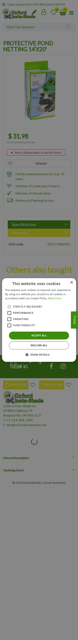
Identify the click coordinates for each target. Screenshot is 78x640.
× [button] (71, 282)
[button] (39, 355)
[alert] (39, 320)
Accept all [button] (39, 335)
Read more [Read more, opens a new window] (55, 298)
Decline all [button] (39, 345)
